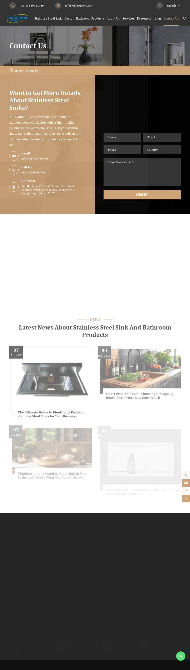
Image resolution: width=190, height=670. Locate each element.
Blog (157, 18)
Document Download (164, 576)
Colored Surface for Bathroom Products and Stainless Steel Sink (121, 587)
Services (128, 18)
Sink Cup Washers (61, 583)
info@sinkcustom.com (79, 5)
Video (161, 567)
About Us (113, 18)
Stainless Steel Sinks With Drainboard (27, 594)
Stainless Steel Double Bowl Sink (25, 583)
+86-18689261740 (31, 5)
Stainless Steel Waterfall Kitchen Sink (26, 552)
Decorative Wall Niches (109, 578)
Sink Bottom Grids (62, 563)
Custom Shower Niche (108, 545)
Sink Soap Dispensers (64, 577)
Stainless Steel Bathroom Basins (116, 552)
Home (18, 70)
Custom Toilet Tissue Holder (113, 565)
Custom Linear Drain (107, 558)
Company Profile (164, 552)
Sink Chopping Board (64, 570)
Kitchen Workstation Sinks (24, 562)
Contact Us (171, 18)
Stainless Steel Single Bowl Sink (24, 573)
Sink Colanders (59, 556)
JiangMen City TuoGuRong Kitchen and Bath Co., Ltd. (53, 667)
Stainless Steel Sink (48, 18)
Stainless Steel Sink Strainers (69, 550)
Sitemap (156, 667)
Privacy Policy (177, 667)
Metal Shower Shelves (108, 572)
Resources (144, 18)
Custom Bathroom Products (84, 18)
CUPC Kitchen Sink (22, 613)
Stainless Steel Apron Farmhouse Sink (24, 605)
